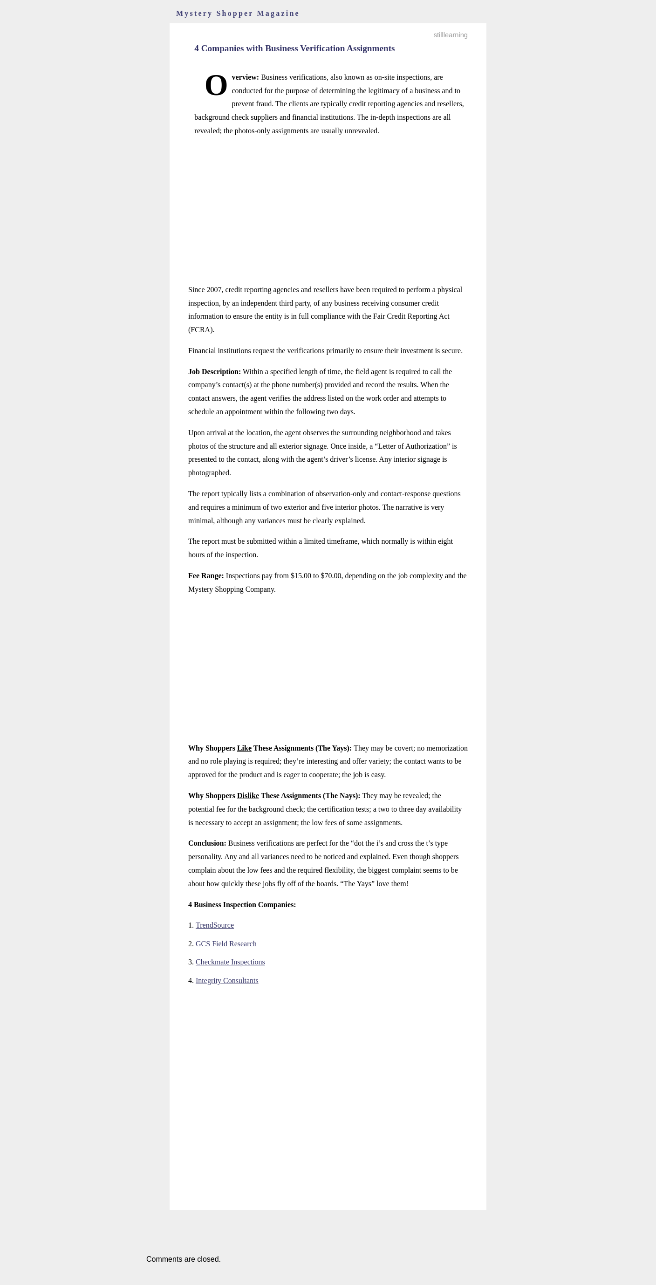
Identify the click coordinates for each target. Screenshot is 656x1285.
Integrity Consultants (227, 980)
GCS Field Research (226, 944)
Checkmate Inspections (230, 962)
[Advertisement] (328, 210)
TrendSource (215, 925)
